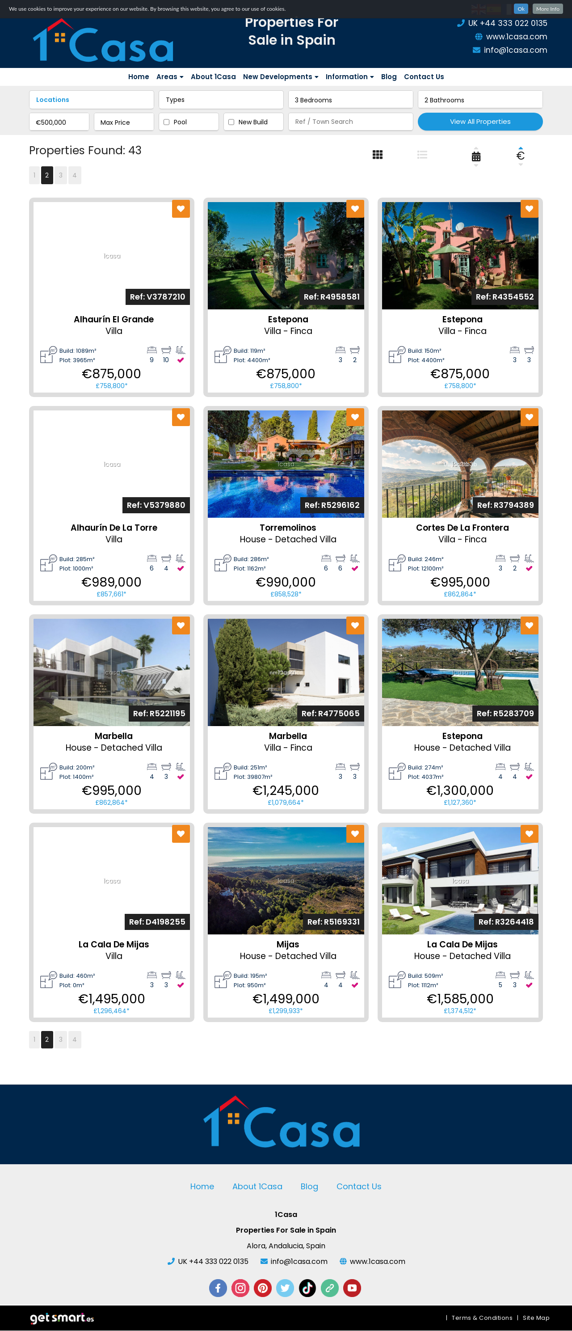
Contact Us (424, 76)
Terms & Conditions (482, 1318)
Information (350, 76)
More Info (547, 8)
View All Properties (480, 121)
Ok (521, 8)
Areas (170, 76)
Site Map (536, 1318)
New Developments (281, 76)
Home (138, 76)
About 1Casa (213, 76)
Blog (389, 76)
